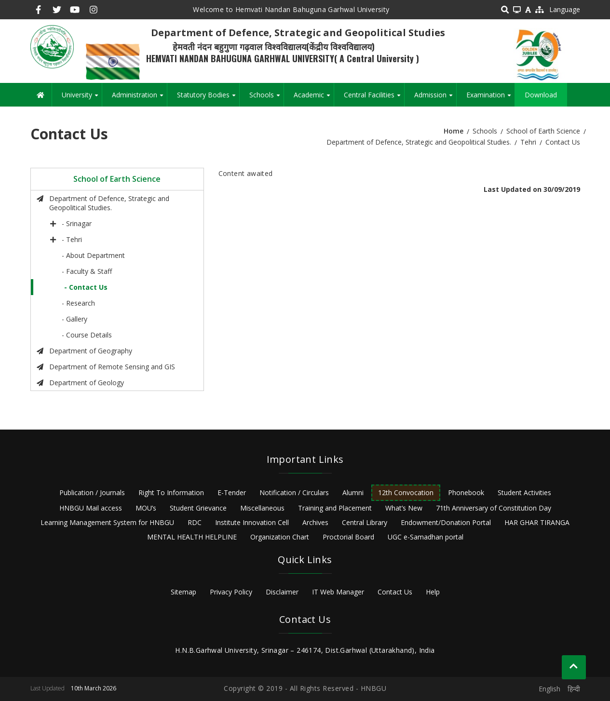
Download (541, 94)
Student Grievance (198, 507)
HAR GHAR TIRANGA (536, 522)
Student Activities (524, 492)
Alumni (353, 492)
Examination (490, 98)
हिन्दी (574, 688)
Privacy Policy (231, 591)
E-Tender (231, 492)
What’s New (403, 507)
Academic (314, 98)
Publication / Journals (92, 492)
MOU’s (146, 507)
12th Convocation (406, 492)
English (549, 688)
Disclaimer (282, 591)
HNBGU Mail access (90, 507)
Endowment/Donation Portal (446, 522)
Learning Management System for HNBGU (107, 522)
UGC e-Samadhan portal (425, 536)
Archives (315, 522)
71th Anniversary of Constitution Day (493, 507)
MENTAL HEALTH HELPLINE (192, 536)
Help (433, 591)
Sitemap (183, 591)
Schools (266, 98)
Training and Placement (335, 507)
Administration (139, 98)
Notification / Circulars (294, 492)
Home (453, 130)
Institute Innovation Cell (252, 522)
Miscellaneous (262, 507)
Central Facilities (374, 98)
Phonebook (466, 492)
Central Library (364, 522)
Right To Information (171, 492)
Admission (435, 98)
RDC (195, 522)
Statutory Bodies (208, 98)
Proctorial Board (348, 536)
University (82, 98)
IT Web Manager (338, 591)
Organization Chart (279, 536)
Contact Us (395, 591)
